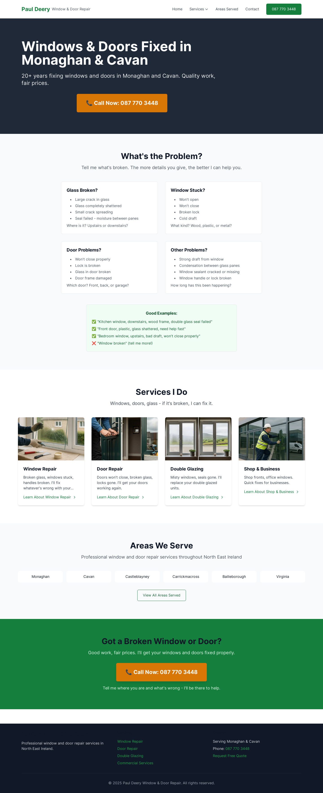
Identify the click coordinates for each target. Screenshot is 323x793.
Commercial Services (135, 763)
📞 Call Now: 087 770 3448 (122, 103)
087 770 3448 (284, 9)
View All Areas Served (161, 595)
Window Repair (130, 742)
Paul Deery (36, 9)
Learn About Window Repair (49, 497)
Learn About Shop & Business (271, 492)
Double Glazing (130, 756)
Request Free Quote (230, 756)
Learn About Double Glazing (197, 497)
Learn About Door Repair (121, 497)
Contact (252, 9)
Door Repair (127, 749)
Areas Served (227, 9)
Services (199, 9)
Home (177, 9)
